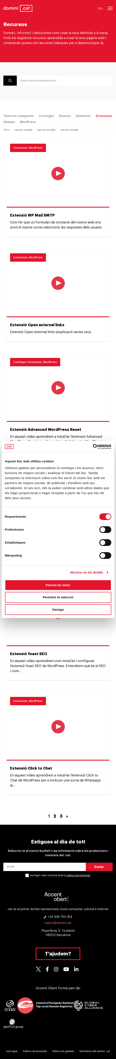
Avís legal (11, 1051)
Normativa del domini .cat (95, 1051)
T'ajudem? (58, 953)
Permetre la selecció (58, 597)
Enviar (99, 866)
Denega (58, 609)
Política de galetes (63, 1051)
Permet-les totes (58, 585)
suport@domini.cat (58, 923)
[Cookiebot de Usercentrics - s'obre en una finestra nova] (92, 446)
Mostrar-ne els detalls (86, 572)
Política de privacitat (35, 1051)
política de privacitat (78, 875)
